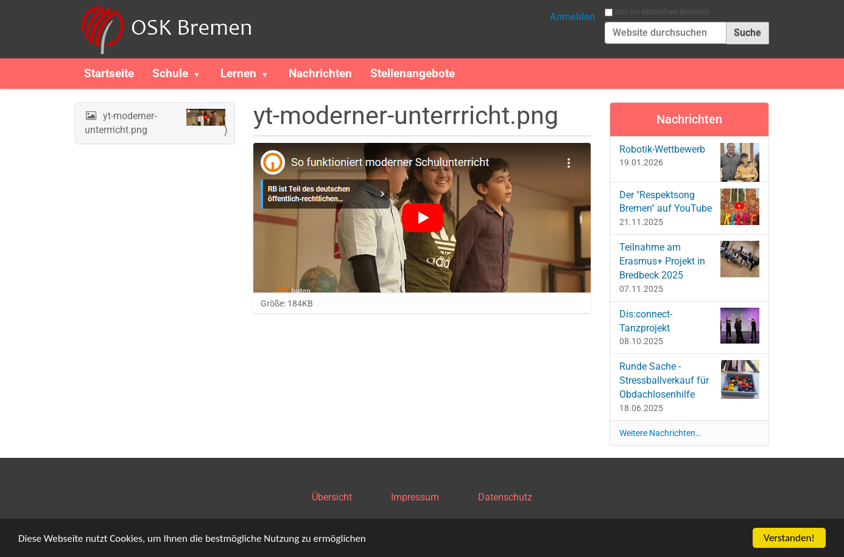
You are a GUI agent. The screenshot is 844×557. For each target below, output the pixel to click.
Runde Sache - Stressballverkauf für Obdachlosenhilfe (689, 380)
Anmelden (572, 16)
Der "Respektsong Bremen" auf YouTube (689, 207)
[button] (201, 73)
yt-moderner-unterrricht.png (155, 122)
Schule (170, 73)
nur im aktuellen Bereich (662, 11)
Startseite (109, 73)
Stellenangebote (412, 73)
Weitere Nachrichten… (660, 433)
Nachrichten (320, 73)
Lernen (238, 73)
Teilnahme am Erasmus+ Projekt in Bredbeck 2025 (689, 261)
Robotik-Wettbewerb (689, 158)
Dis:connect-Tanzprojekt (689, 326)
